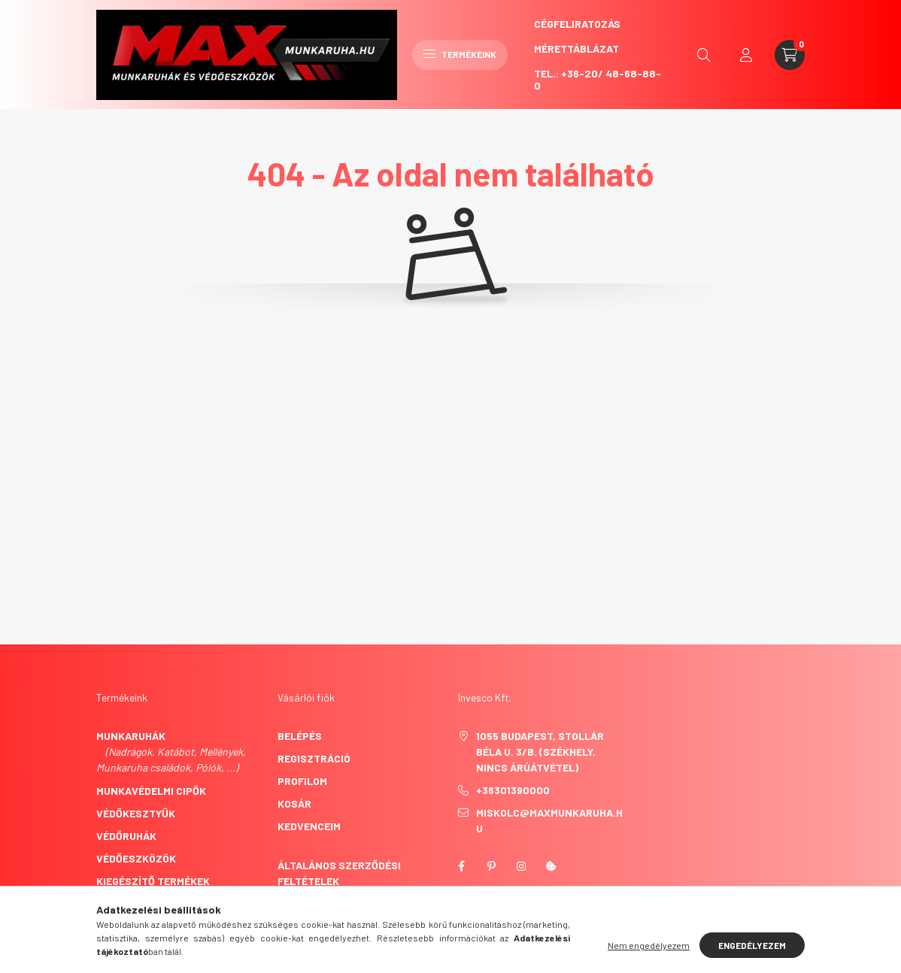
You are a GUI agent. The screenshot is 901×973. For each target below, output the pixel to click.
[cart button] (790, 55)
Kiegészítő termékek (153, 880)
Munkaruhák (130, 735)
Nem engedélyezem (649, 945)
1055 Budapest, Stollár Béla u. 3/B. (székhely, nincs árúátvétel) (540, 751)
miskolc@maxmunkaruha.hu (549, 820)
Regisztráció (314, 758)
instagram (521, 866)
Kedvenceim (309, 826)
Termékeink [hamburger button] (459, 54)
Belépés (300, 735)
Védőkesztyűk (135, 813)
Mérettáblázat (576, 48)
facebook (461, 866)
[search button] (704, 55)
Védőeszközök (136, 858)
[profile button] (746, 55)
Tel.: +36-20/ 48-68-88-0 (597, 79)
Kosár (294, 803)
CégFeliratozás (577, 23)
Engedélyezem (752, 945)
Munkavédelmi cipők (151, 790)
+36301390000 (513, 790)
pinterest (491, 866)
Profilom (302, 780)
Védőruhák (126, 835)
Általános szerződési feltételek (339, 873)
